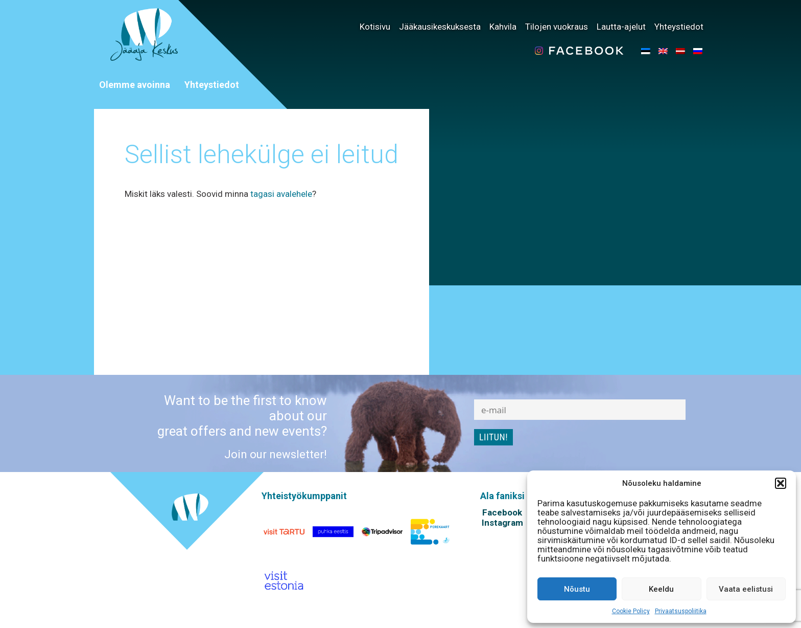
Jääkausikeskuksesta (440, 26)
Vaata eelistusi (746, 589)
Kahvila (502, 26)
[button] (780, 483)
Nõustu (577, 589)
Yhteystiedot (678, 26)
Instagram (502, 523)
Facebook (502, 512)
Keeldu (661, 589)
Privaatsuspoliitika (680, 611)
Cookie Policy (631, 611)
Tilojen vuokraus (556, 26)
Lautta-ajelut (621, 26)
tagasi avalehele (281, 194)
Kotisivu (375, 26)
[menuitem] (645, 50)
